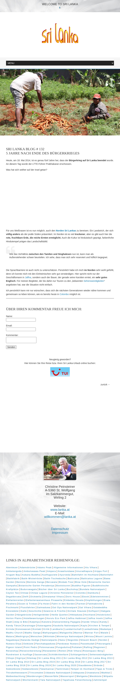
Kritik (46, 629)
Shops (10, 658)
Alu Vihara (91, 567)
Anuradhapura (84, 571)
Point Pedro (30, 647)
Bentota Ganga (36, 582)
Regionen (99, 647)
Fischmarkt (12, 607)
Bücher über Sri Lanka (52, 589)
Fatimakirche (94, 604)
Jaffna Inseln (95, 618)
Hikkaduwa (76, 615)
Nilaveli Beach (89, 640)
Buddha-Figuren (81, 585)
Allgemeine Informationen (68, 567)
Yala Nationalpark (50, 680)
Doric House (73, 596)
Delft (25, 596)
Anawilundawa (66, 571)
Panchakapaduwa (45, 643)
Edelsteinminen (100, 596)
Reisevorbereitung (30, 651)
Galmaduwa (43, 607)
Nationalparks (49, 640)
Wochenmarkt (30, 680)
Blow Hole (81, 582)
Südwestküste (30, 669)
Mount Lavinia (104, 636)
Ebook (85, 596)
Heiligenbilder (41, 615)
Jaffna (28, 277)
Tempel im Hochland (82, 669)
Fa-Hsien (44, 604)
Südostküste (13, 669)
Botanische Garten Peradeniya (36, 585)
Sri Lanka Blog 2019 (39, 665)
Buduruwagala (29, 589)
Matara (10, 636)
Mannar (78, 632)
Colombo (64, 294)
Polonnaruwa (46, 647)
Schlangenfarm (79, 654)
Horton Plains (14, 618)
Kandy (103, 622)
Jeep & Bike (21, 622)
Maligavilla (66, 632)
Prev (96, 128)
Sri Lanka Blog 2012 (75, 658)
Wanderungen (35, 676)
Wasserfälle (51, 676)
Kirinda (10, 629)
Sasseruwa (40, 654)
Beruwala (51, 582)
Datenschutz (60, 529)
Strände (98, 665)
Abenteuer (12, 567)
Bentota (20, 582)
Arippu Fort (100, 571)
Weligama (82, 676)
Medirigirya (22, 636)
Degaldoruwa (13, 596)
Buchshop (72, 589)
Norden (103, 640)
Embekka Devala (74, 600)
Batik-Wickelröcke (32, 578)
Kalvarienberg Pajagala (66, 622)
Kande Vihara (90, 622)
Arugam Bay (13, 575)
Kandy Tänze (13, 625)
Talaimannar (47, 669)
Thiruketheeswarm (16, 672)
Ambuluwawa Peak (34, 571)
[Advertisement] (60, 200)
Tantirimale (62, 669)
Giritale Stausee (77, 611)
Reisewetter (50, 651)
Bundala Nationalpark (92, 589)
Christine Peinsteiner (61, 593)
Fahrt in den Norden (63, 604)
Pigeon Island (14, 647)
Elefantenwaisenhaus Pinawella (44, 600)
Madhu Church (14, 632)
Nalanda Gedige (30, 640)
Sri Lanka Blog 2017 (94, 662)
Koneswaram (23, 629)
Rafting (88, 647)
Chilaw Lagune (38, 593)
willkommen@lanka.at (60, 517)
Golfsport (93, 611)
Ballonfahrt (106, 575)
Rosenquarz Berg (93, 651)
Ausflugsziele (50, 575)
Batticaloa (74, 578)
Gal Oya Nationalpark (64, 607)
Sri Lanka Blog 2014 (18, 662)
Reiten (62, 651)
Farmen (81, 604)
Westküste (96, 676)
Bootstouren (63, 585)
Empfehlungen (93, 600)
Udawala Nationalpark (58, 672)
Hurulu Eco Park (56, 618)
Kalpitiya (35, 622)
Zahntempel (100, 680)
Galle (24, 611)
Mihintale (49, 636)
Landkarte (57, 629)
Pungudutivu (63, 647)
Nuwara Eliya (13, 643)
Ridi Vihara (74, 651)
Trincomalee (36, 672)
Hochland (89, 615)
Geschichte (35, 611)
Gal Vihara (85, 607)
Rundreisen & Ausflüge (19, 654)
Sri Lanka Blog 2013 (101, 658)
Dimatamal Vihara (53, 596)
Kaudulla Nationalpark (66, 625)
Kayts (84, 625)
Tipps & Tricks (104, 669)
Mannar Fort (92, 632)
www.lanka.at (60, 509)
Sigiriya (20, 658)
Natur (62, 640)
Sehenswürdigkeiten (94, 281)
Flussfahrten (28, 607)
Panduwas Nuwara (68, 643)
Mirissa (89, 636)
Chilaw (25, 593)
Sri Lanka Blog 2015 (43, 662)
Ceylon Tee (12, 593)
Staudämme (85, 665)
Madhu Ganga (33, 632)
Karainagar (29, 625)
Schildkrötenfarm (59, 654)
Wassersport (67, 676)
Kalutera (47, 622)
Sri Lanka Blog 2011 (50, 658)
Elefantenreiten (15, 600)
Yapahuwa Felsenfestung (77, 680)
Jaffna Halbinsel (76, 618)
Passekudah (88, 643)
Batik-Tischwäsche (55, 578)
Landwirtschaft (73, 629)
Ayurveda (64, 575)
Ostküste (28, 643)
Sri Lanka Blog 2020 (64, 665)
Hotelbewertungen (34, 618)
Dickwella (35, 596)
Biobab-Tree (66, 582)
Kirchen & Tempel (99, 625)
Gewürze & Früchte (55, 611)
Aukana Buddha (31, 575)
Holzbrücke (103, 615)
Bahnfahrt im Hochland (85, 575)
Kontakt (37, 629)
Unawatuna (92, 672)
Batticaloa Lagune (91, 578)
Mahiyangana (50, 632)
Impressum (60, 532)
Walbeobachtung (15, 676)
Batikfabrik (13, 578)
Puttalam (77, 647)
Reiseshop (12, 651)
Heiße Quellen (59, 615)
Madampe (105, 629)
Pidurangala (104, 643)
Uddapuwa (79, 672)
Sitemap (31, 658)
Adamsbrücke (27, 567)
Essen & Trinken (28, 604)
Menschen (36, 636)
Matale (104, 632)
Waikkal (105, 672)
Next (110, 128)
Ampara (51, 571)
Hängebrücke (24, 615)
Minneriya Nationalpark (70, 636)
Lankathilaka (91, 629)
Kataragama (45, 625)
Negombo (73, 640)
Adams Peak (44, 567)
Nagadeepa (12, 640)
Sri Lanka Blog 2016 (68, 662)
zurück (104, 384)
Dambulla (93, 593)
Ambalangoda (14, 571)
